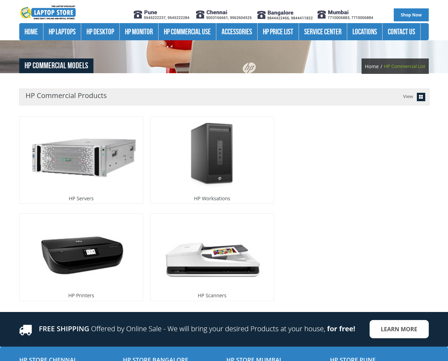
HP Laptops (62, 31)
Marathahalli (136, 266)
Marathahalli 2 (138, 274)
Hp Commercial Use (187, 31)
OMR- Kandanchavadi (42, 289)
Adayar (26, 266)
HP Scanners (373, 181)
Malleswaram (137, 289)
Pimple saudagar (347, 274)
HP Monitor (139, 31)
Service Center (323, 31)
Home (31, 31)
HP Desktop (100, 31)
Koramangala (137, 297)
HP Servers (67, 181)
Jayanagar (133, 281)
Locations (364, 31)
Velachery (29, 297)
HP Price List (278, 31)
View (408, 96)
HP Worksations (169, 181)
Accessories (237, 31)
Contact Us (401, 31)
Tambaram (30, 304)
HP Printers (271, 181)
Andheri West (240, 266)
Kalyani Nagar (344, 266)
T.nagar (27, 281)
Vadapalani (31, 274)
